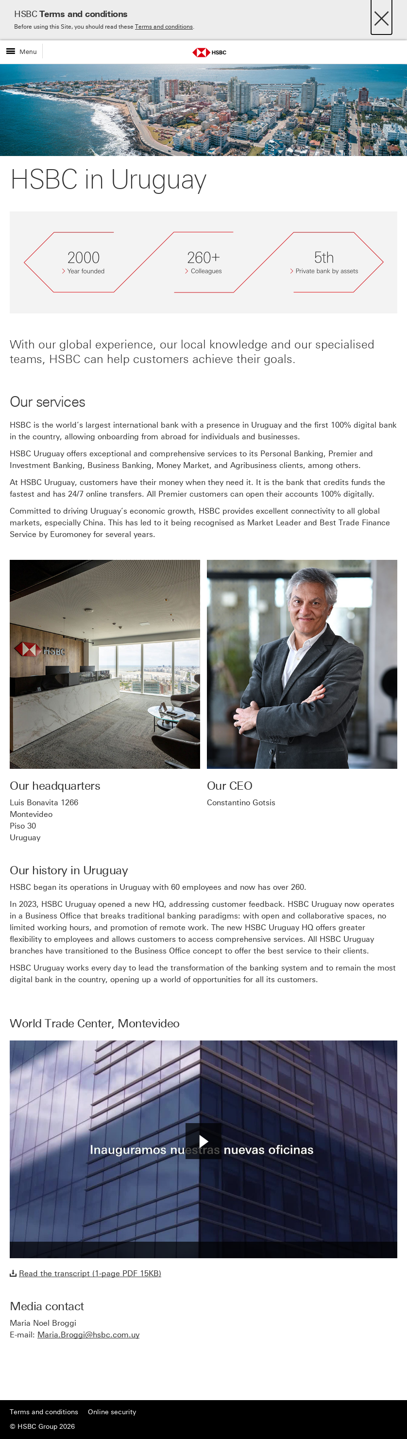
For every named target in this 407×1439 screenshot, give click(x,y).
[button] (203, 1141)
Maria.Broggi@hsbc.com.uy (88, 1334)
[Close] (381, 16)
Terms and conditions (164, 26)
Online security (112, 1412)
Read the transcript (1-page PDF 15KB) (90, 1273)
